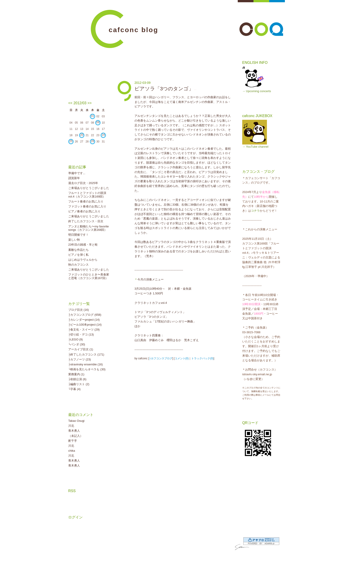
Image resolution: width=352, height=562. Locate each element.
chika (71, 450)
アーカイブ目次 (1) (80, 349)
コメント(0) (182, 358)
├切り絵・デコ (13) (81, 334)
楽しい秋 (74, 239)
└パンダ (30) (76, 344)
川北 (71, 425)
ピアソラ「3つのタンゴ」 (164, 88)
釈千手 (72, 440)
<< (70, 103)
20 (81, 134)
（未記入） (75, 436)
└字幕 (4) (74, 389)
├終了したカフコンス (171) (86, 354)
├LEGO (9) (75, 339)
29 (92, 141)
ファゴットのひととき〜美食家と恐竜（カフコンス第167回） (88, 276)
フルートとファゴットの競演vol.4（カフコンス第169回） (87, 194)
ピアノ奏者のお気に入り (84, 211)
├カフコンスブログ (160, 358)
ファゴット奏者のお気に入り (87, 206)
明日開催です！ (78, 234)
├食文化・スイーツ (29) (84, 329)
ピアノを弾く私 (78, 254)
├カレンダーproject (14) (84, 319)
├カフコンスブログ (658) (84, 314)
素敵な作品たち (78, 249)
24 (103, 134)
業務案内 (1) (76, 374)
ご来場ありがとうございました (88, 188)
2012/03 (79, 103)
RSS (72, 491)
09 (97, 122)
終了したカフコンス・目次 (85, 221)
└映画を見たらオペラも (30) (87, 369)
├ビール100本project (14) (85, 324)
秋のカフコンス (78, 264)
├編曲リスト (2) (78, 384)
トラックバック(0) (202, 358)
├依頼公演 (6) (77, 379)
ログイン (75, 517)
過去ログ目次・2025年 (83, 183)
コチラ (255, 210)
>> (89, 103)
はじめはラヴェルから (82, 259)
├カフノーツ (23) (79, 359)
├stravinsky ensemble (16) (85, 364)
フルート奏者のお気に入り (85, 201)
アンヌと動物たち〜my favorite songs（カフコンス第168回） (88, 228)
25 (70, 141)
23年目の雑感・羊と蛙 (83, 244)
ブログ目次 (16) (78, 309)
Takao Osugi (76, 420)
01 (92, 116)
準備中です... (76, 173)
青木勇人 (74, 430)
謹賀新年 (74, 178)
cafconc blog (133, 29)
